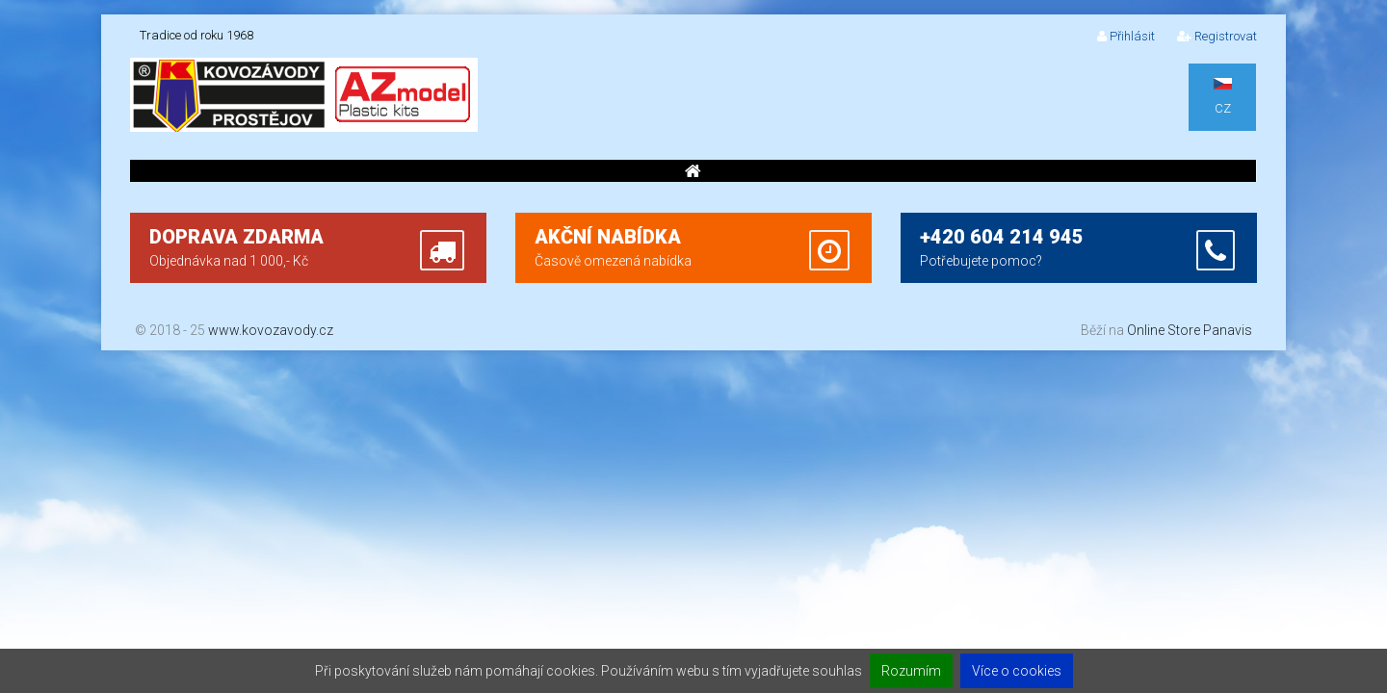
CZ (1223, 97)
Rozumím (911, 671)
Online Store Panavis (1189, 330)
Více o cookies (1016, 671)
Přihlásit (1126, 36)
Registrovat (1217, 36)
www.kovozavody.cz (270, 330)
